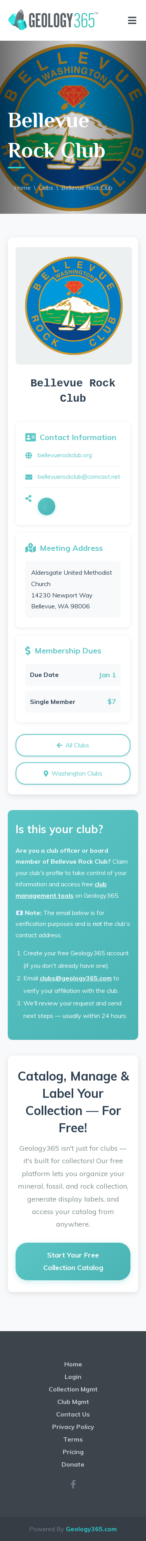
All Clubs (73, 745)
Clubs (46, 187)
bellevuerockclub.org (65, 455)
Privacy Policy (73, 1427)
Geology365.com (91, 1529)
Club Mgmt (73, 1402)
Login (73, 1376)
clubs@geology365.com (76, 978)
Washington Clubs (73, 773)
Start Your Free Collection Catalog (73, 1261)
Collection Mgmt (73, 1389)
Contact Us (73, 1414)
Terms (73, 1439)
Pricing (73, 1452)
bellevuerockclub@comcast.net (79, 476)
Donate (73, 1464)
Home (22, 187)
